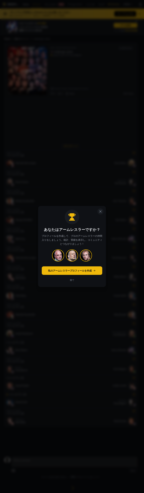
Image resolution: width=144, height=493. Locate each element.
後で (72, 280)
